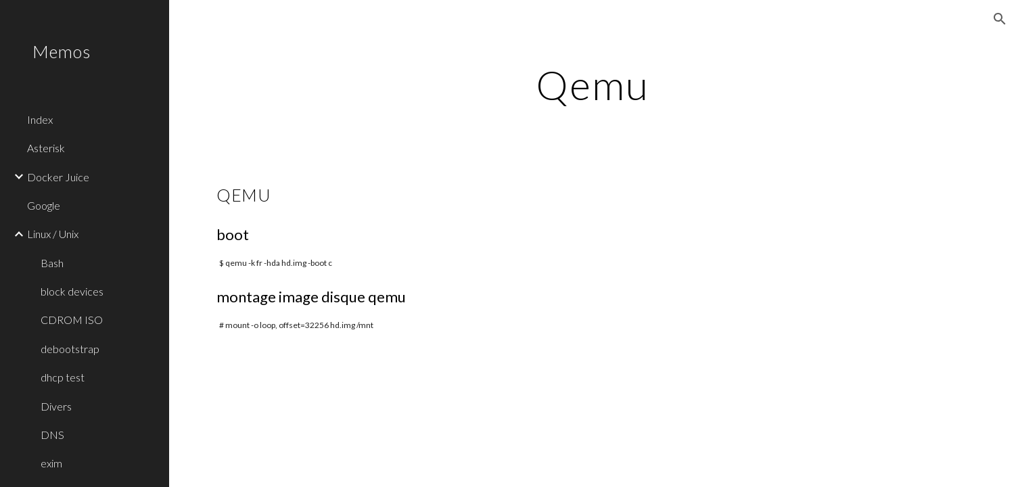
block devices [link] (72, 291)
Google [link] (43, 205)
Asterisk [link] (46, 147)
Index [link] (40, 119)
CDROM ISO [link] (72, 319)
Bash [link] (52, 262)
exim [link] (51, 463)
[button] (1000, 19)
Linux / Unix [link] (52, 233)
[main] (593, 84)
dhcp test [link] (63, 377)
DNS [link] (52, 434)
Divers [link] (56, 406)
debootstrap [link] (70, 348)
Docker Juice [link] (58, 176)
